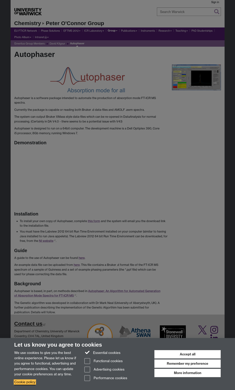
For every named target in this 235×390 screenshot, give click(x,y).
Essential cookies (102, 352)
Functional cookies (103, 361)
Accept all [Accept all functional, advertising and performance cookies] (187, 354)
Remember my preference (187, 363)
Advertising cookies (104, 369)
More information (187, 373)
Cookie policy (24, 382)
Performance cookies (105, 378)
